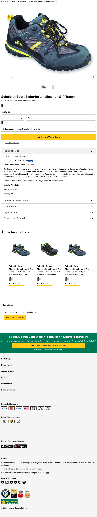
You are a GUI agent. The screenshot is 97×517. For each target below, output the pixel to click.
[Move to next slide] (93, 267)
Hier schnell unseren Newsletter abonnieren (48, 345)
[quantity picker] (12, 118)
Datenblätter (10, 206)
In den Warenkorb (48, 137)
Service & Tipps (8, 371)
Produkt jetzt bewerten (15, 317)
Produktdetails (11, 151)
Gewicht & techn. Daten (16, 200)
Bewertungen (8, 305)
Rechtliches (6, 383)
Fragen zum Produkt (14, 218)
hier (47, 473)
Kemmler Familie (8, 390)
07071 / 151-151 (84, 462)
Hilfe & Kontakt (8, 365)
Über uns (5, 377)
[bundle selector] (61, 118)
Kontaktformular (29, 469)
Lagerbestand (11, 212)
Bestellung (6, 359)
